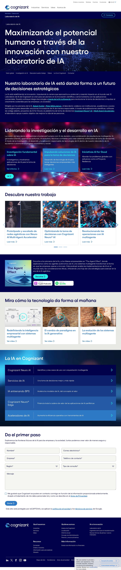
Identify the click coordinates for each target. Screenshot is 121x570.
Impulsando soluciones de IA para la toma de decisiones (60, 154)
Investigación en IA (22, 73)
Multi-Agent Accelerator (104, 111)
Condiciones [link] (51, 563)
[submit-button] (11, 506)
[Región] (32, 469)
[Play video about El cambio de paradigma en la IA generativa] (60, 320)
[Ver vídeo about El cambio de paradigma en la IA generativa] (50, 344)
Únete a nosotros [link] (38, 550)
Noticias (88, 2)
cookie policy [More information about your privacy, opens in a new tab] (93, 567)
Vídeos (50, 73)
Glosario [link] (35, 555)
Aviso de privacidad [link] (63, 563)
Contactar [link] (36, 548)
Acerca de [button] (61, 7)
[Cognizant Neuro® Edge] (111, 406)
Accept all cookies (107, 561)
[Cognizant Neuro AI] (111, 372)
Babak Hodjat (38, 106)
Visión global (10, 73)
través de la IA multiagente (59, 99)
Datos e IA (15, 13)
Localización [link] (65, 533)
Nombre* (11, 453)
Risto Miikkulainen (54, 106)
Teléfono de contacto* (72, 461)
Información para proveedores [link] (42, 553)
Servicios (8, 13)
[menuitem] (78, 2)
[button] (112, 2)
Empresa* (11, 461)
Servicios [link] (36, 533)
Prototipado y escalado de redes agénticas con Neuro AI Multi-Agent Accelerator (22, 237)
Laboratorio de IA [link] (95, 531)
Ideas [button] (53, 7)
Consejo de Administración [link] (70, 538)
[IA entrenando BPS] (111, 394)
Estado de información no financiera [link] (72, 548)
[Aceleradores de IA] (111, 418)
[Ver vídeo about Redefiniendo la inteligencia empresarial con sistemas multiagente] (12, 344)
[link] (17, 7)
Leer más (48, 172)
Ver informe (12, 172)
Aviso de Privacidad (79, 499)
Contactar (109, 15)
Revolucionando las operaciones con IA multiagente (93, 237)
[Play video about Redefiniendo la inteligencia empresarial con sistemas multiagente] (23, 320)
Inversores (103, 2)
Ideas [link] (35, 536)
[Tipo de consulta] (88, 469)
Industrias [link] (36, 531)
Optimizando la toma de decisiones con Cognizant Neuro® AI (60, 237)
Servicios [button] (45, 7)
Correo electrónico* (71, 453)
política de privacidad (61, 512)
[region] (97, 563)
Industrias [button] (35, 7)
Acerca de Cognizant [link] (68, 531)
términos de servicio (83, 512)
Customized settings (108, 565)
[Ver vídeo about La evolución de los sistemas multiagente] (87, 344)
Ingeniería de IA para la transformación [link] (102, 533)
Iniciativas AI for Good (95, 151)
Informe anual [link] (65, 536)
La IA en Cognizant (60, 73)
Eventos (95, 2)
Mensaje (10, 477)
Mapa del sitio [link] (41, 563)
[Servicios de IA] (111, 383)
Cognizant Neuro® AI (83, 111)
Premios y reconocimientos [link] (70, 540)
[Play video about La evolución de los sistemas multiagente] (98, 320)
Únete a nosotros (78, 2)
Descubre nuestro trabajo (38, 73)
